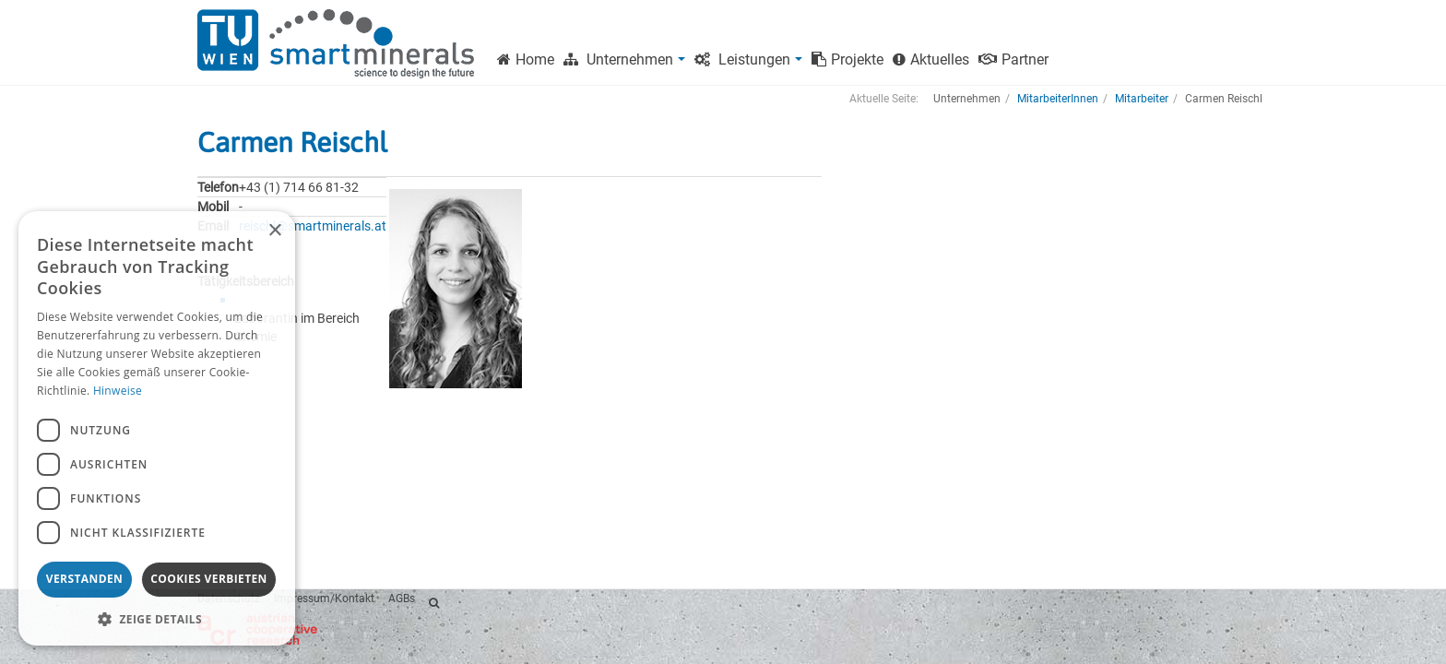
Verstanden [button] (84, 579)
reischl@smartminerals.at (312, 226)
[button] (157, 618)
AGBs (401, 598)
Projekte (847, 59)
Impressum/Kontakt (324, 598)
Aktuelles (931, 59)
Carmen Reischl (292, 142)
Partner (1013, 59)
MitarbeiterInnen (1057, 98)
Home (525, 59)
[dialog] (156, 428)
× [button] (274, 231)
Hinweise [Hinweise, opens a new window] (117, 390)
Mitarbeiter (1141, 98)
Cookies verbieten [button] (208, 579)
